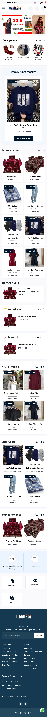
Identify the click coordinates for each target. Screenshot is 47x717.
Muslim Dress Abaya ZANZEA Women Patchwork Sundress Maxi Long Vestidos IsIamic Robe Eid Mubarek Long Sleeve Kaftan (12, 270)
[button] (22, 30)
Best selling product (10, 655)
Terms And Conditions (33, 651)
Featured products (9, 651)
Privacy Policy (29, 655)
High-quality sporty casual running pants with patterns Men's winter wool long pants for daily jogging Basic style (12, 238)
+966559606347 (10, 2)
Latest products (8, 658)
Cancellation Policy (31, 665)
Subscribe (39, 635)
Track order (7, 665)
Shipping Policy (30, 668)
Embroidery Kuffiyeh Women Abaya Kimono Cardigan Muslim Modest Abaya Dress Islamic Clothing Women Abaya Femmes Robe (13, 393)
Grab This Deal (23, 138)
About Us (28, 648)
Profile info (6, 648)
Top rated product (9, 661)
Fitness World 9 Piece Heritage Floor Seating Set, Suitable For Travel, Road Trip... (29, 290)
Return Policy (29, 661)
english (39, 2)
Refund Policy (29, 658)
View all (40, 40)
